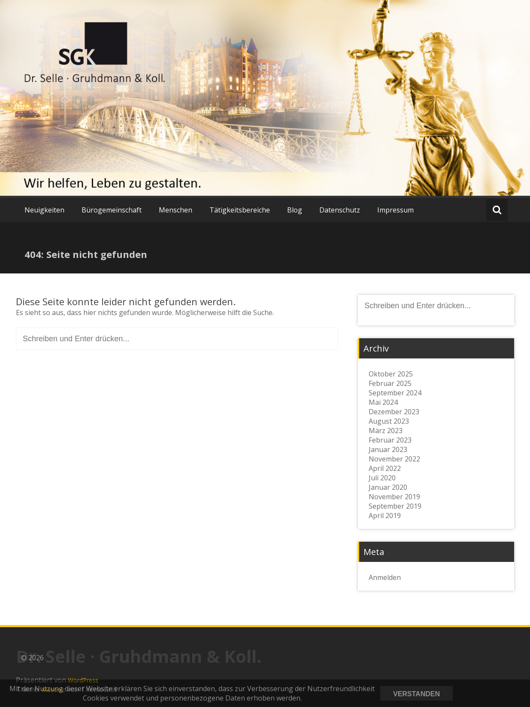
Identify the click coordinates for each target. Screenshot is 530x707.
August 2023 (389, 421)
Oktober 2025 (391, 374)
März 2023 (386, 430)
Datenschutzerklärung (489, 693)
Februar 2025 (390, 383)
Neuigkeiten (44, 210)
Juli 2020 (382, 477)
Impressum (395, 210)
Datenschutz (339, 210)
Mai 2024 (383, 402)
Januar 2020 (388, 487)
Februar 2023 (390, 440)
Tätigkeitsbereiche (239, 210)
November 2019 (394, 496)
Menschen (175, 210)
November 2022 (394, 459)
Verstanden (416, 694)
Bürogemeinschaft (112, 210)
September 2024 (395, 392)
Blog (294, 210)
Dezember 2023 (394, 411)
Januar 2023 (388, 449)
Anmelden (385, 577)
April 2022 (385, 468)
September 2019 (395, 506)
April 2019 (385, 515)
